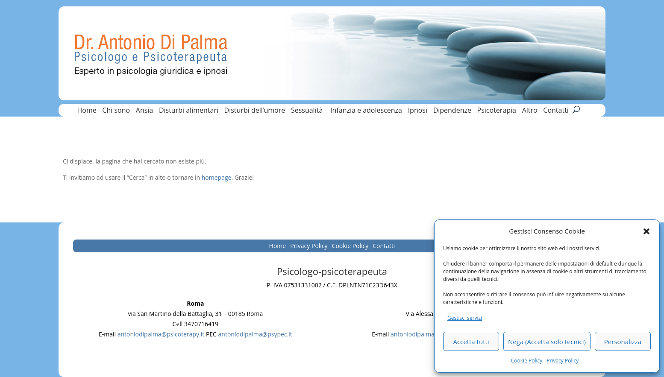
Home (86, 111)
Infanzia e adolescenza (366, 111)
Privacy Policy (562, 360)
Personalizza (622, 341)
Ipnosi (417, 111)
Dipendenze (452, 111)
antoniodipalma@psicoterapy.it (161, 334)
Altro (530, 111)
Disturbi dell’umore (254, 111)
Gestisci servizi (464, 317)
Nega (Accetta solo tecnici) (547, 341)
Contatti (556, 111)
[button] (646, 231)
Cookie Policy (526, 360)
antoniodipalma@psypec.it (255, 334)
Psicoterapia (496, 111)
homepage (217, 177)
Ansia (144, 111)
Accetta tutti (471, 341)
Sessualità (308, 111)
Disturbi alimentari (188, 111)
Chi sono (116, 111)
